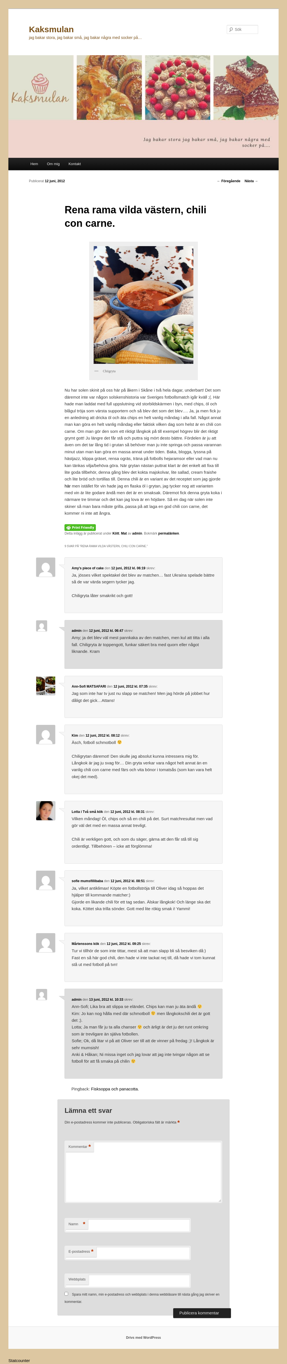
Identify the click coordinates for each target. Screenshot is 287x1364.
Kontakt (74, 164)
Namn (76, 1224)
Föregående (228, 181)
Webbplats (76, 1279)
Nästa (251, 181)
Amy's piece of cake (88, 568)
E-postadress (80, 1252)
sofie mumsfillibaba (87, 881)
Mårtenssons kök (85, 944)
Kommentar (79, 1147)
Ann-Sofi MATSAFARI (89, 686)
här (68, 486)
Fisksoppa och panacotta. (115, 1088)
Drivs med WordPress (143, 1338)
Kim (75, 736)
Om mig (53, 164)
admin (137, 533)
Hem (34, 164)
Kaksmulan (51, 29)
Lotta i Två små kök (87, 812)
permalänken (168, 533)
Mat (124, 533)
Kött (115, 533)
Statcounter (19, 1360)
